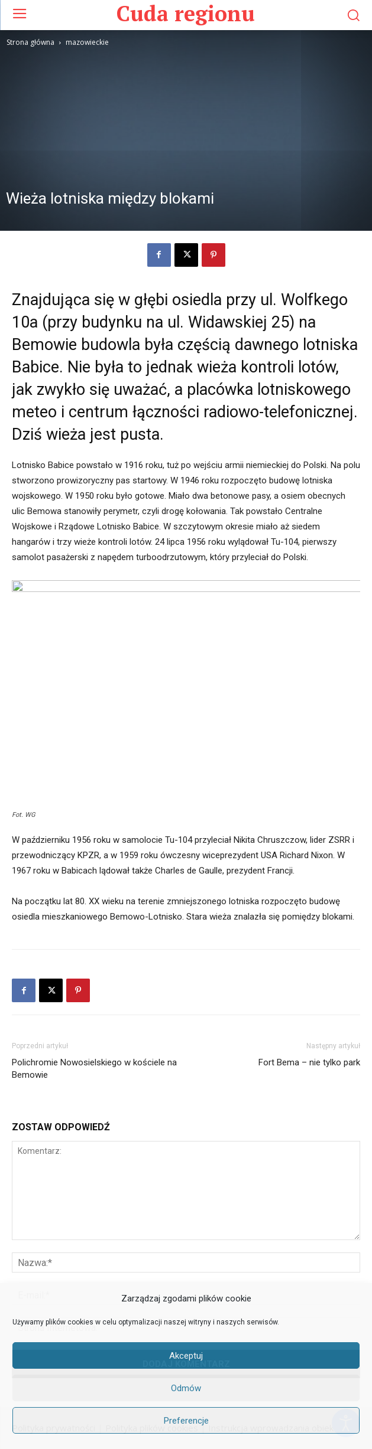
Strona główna (30, 42)
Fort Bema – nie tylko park (309, 1062)
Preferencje (186, 1420)
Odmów (186, 1388)
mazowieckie (87, 42)
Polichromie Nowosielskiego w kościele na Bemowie (94, 1068)
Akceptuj (186, 1355)
